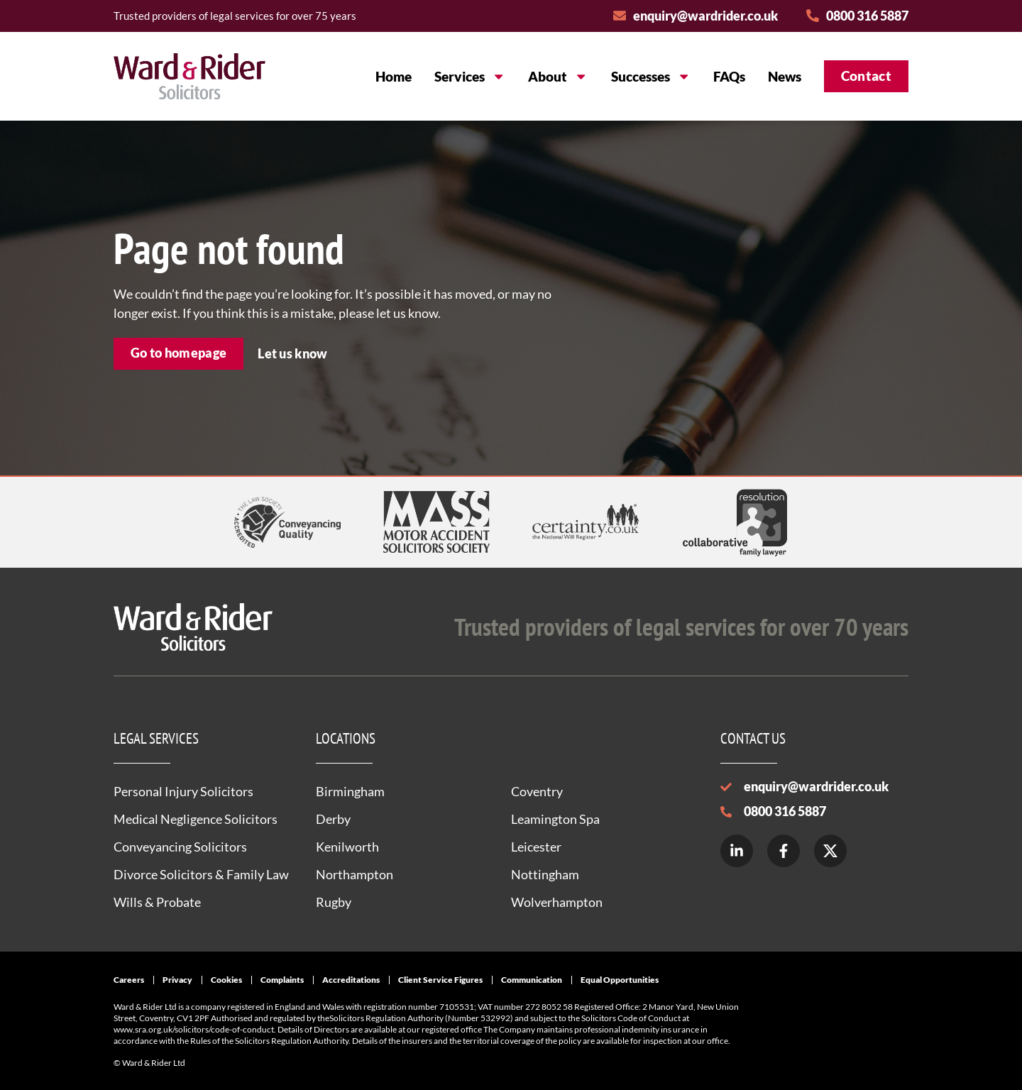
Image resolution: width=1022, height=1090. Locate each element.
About (558, 76)
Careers (129, 979)
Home (393, 76)
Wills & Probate (157, 902)
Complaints (282, 979)
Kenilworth (347, 846)
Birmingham (350, 791)
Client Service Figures (440, 979)
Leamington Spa (555, 819)
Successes (651, 76)
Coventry (537, 791)
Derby (333, 819)
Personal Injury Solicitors (183, 791)
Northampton (354, 874)
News (784, 76)
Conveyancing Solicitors (180, 846)
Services (469, 76)
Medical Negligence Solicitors (196, 819)
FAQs (729, 76)
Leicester (536, 846)
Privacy (177, 979)
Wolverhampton (557, 902)
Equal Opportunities (620, 979)
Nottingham (545, 874)
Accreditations (351, 979)
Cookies (226, 979)
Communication (531, 979)
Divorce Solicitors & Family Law (201, 874)
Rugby (333, 902)
